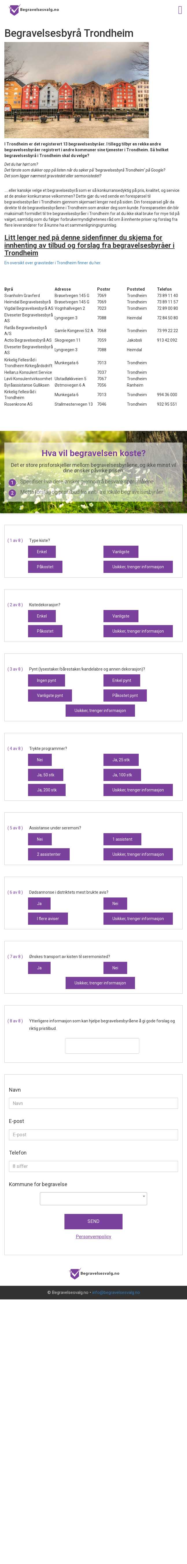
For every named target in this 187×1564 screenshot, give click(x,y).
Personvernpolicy (93, 1236)
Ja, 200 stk (47, 790)
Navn (15, 1090)
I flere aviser (48, 918)
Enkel (42, 551)
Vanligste (120, 551)
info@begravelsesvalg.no (116, 1292)
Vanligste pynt (50, 695)
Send (93, 1221)
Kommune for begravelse (38, 1184)
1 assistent (122, 839)
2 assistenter (49, 854)
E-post (16, 1121)
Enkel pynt (121, 680)
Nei (40, 760)
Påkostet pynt (125, 695)
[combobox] (93, 1198)
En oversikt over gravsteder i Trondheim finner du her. (52, 263)
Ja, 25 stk (121, 760)
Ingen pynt (46, 680)
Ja (39, 903)
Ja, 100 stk (122, 775)
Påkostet (45, 567)
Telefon (18, 1153)
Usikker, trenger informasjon (138, 567)
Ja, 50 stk (45, 775)
